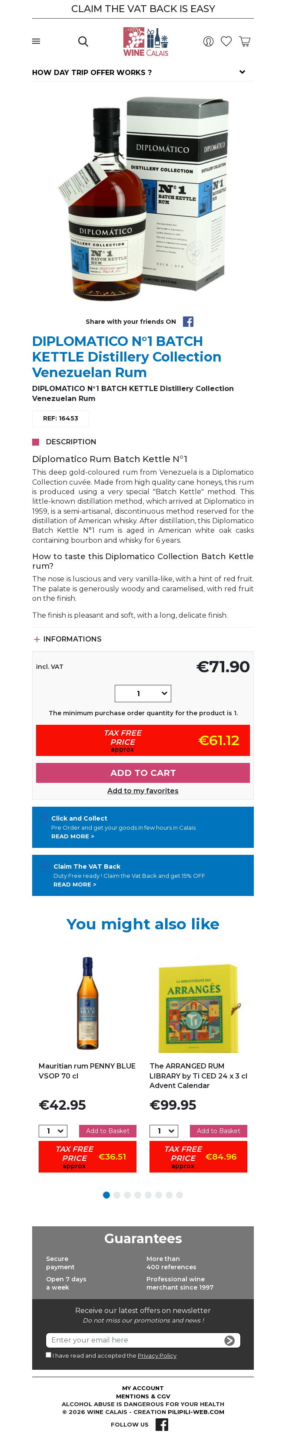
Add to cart (143, 773)
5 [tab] (148, 1195)
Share (188, 321)
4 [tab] (137, 1195)
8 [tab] (179, 1195)
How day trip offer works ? (92, 72)
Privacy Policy (157, 1355)
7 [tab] (169, 1195)
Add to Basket (108, 1131)
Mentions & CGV (143, 1396)
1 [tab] (106, 1195)
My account (143, 1388)
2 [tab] (116, 1195)
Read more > (72, 836)
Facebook (162, 1424)
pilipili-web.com (196, 1411)
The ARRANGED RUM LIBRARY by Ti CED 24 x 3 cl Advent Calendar (198, 1076)
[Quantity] (138, 693)
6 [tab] (158, 1195)
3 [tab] (127, 1195)
